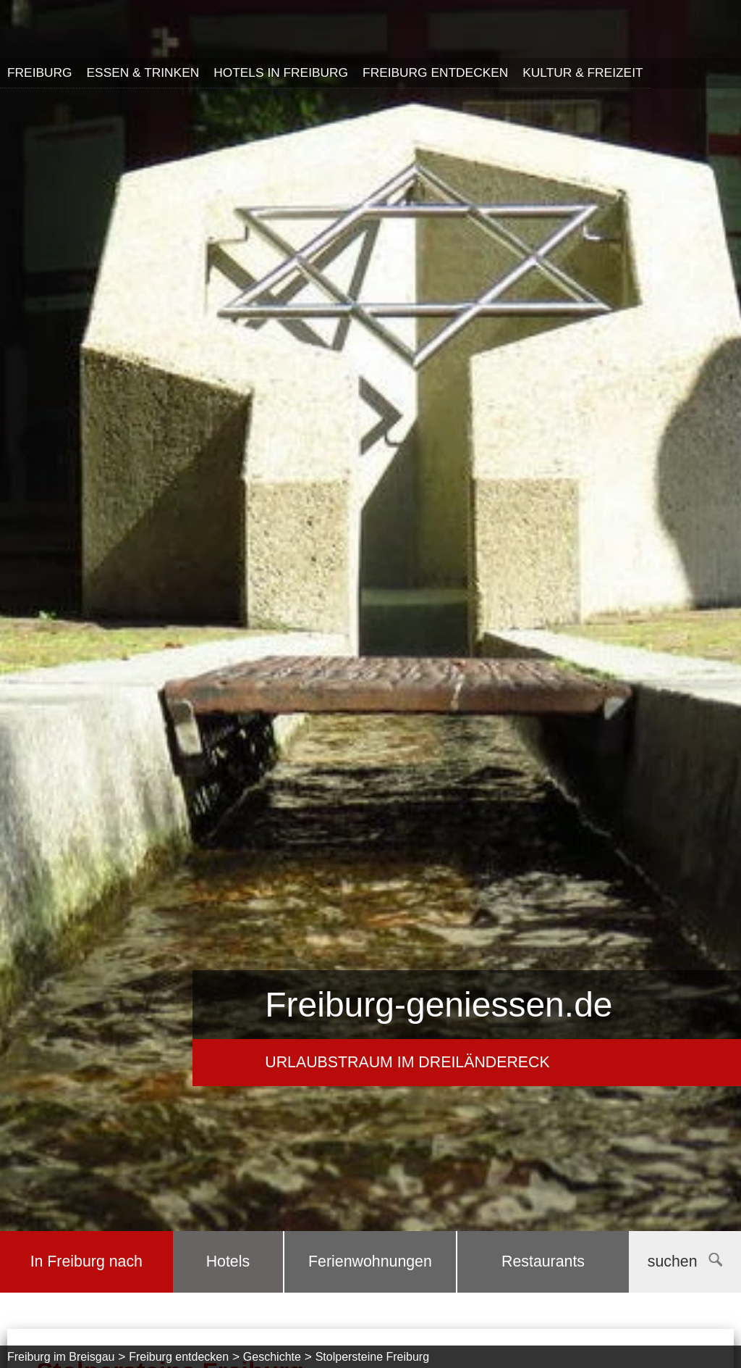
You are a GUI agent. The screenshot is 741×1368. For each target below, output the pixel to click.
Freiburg (39, 72)
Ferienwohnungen (370, 1261)
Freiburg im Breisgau (61, 1357)
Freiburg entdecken (435, 72)
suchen (685, 1261)
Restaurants (543, 1261)
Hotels (228, 1261)
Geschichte (272, 1357)
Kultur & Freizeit (582, 72)
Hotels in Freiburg (280, 72)
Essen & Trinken (143, 72)
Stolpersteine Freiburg (372, 1357)
